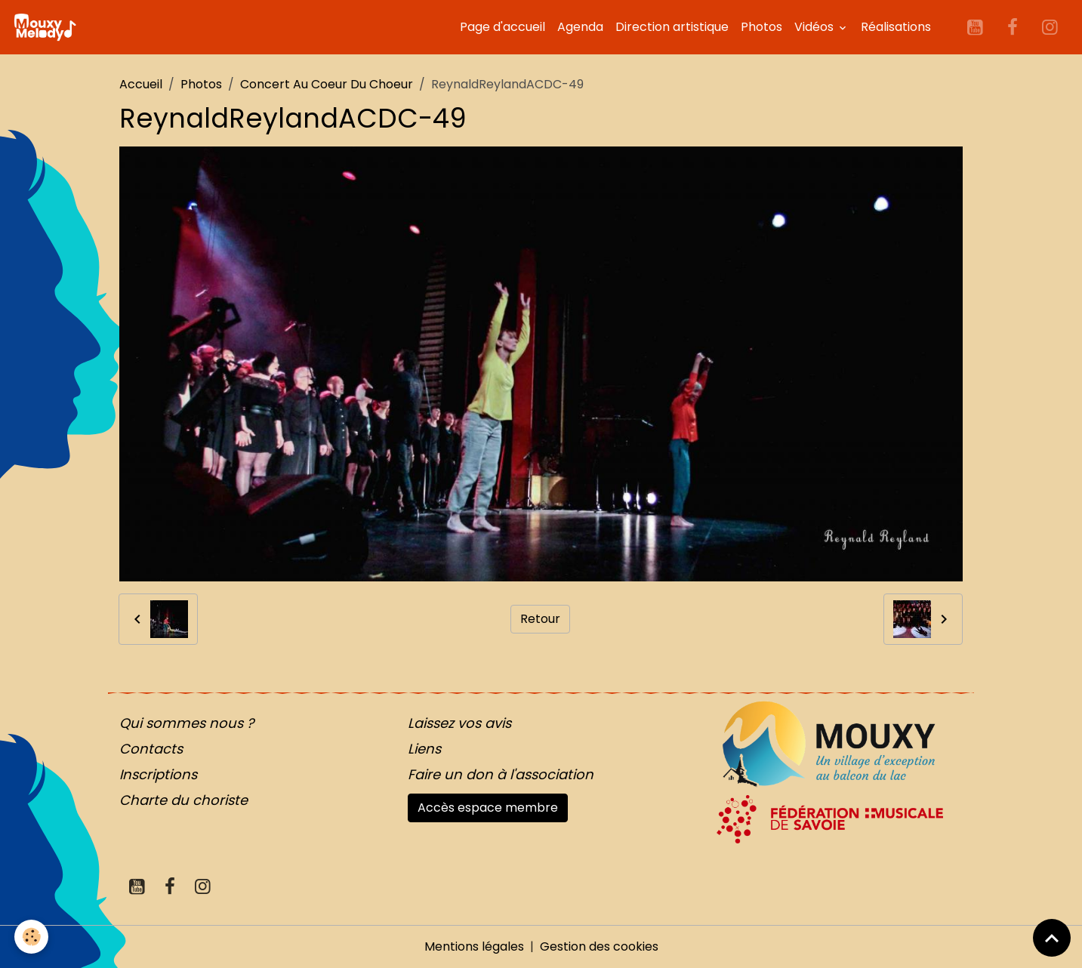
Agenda (580, 26)
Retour (540, 618)
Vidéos (815, 26)
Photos (761, 26)
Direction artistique (672, 26)
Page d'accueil (502, 26)
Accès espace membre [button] (488, 807)
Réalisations (896, 26)
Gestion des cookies (599, 946)
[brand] (47, 27)
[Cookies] (32, 937)
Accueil (140, 84)
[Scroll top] (1052, 938)
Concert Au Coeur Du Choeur (326, 84)
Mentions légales (474, 946)
